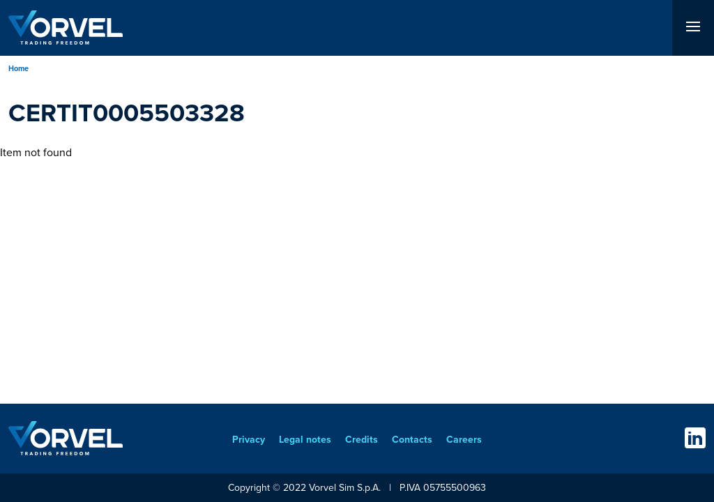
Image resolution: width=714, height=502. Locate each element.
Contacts (412, 439)
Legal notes (305, 439)
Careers (464, 439)
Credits (361, 439)
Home (18, 68)
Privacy (248, 439)
